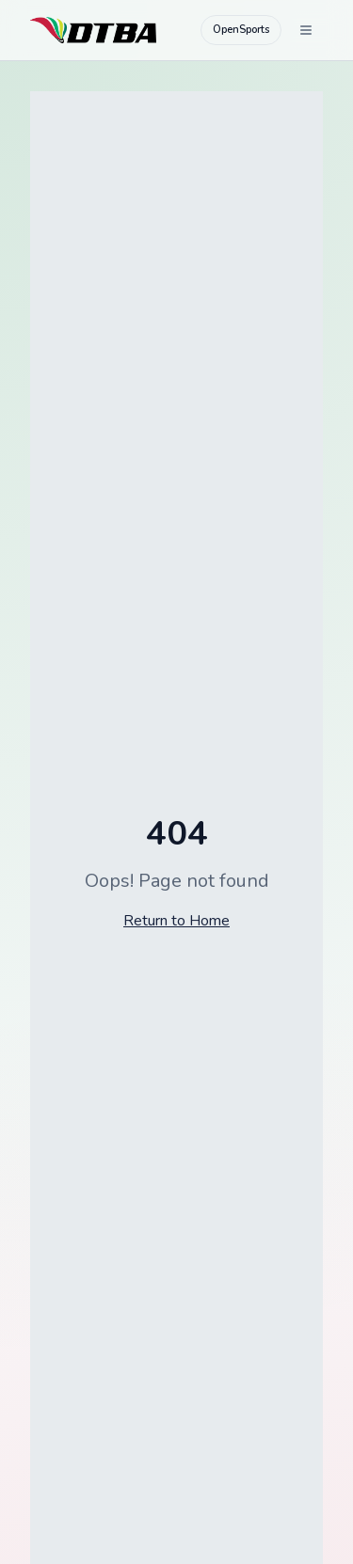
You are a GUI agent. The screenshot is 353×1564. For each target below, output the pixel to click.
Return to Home (176, 920)
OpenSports (241, 30)
